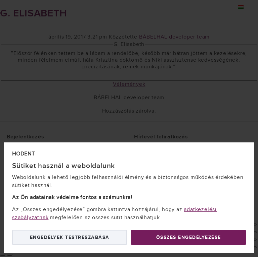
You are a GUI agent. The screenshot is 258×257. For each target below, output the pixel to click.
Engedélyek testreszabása (70, 237)
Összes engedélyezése (188, 237)
